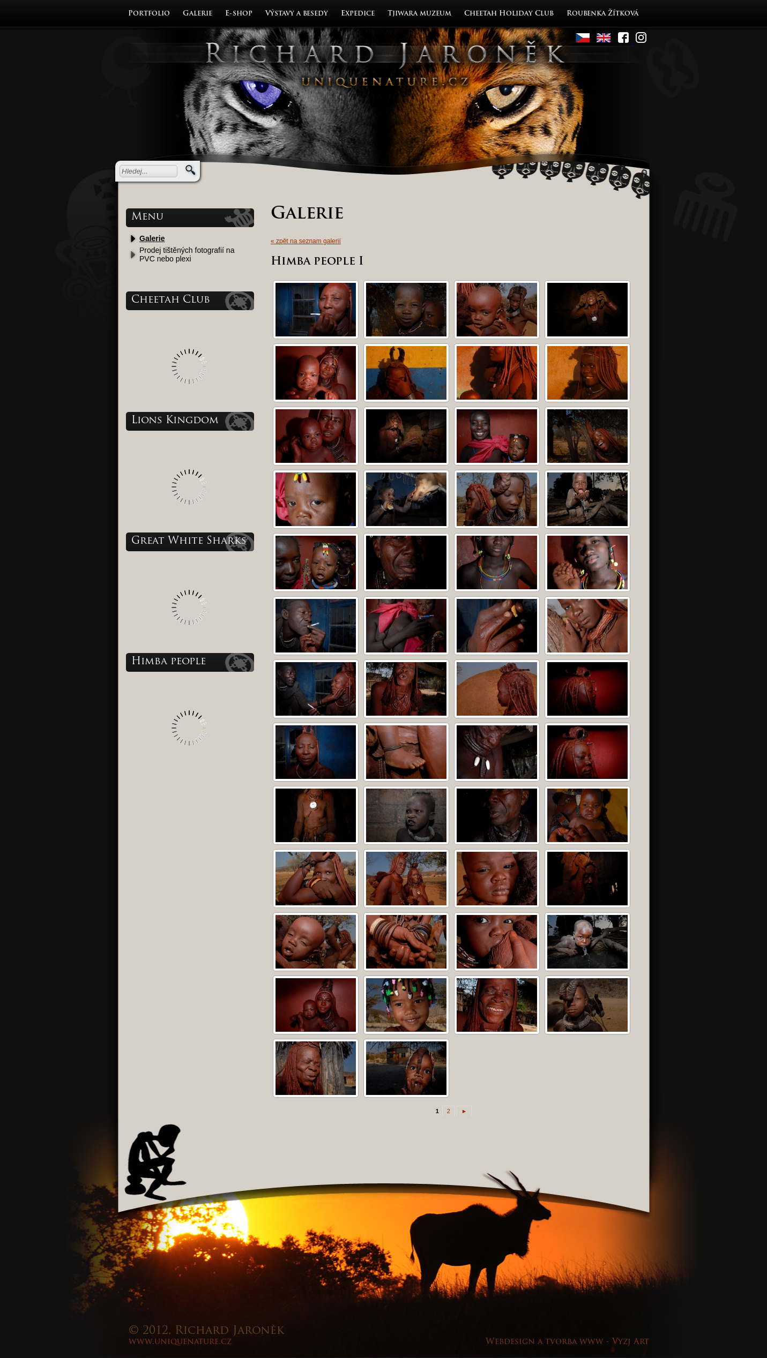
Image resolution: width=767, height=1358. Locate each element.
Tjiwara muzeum (419, 13)
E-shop (238, 13)
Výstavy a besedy (296, 13)
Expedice (358, 13)
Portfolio (149, 13)
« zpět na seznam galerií (306, 241)
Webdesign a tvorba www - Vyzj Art (567, 1342)
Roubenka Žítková (602, 13)
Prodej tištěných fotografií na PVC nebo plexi (186, 254)
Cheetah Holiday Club (509, 13)
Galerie (197, 13)
